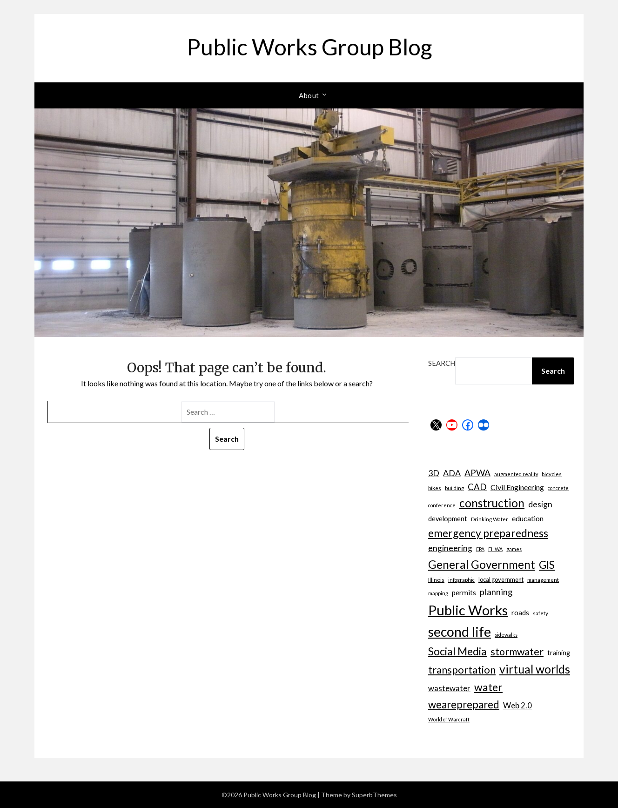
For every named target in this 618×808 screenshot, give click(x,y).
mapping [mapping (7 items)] (438, 593)
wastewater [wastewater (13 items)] (449, 688)
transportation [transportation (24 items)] (462, 669)
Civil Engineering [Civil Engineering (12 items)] (517, 487)
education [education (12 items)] (528, 518)
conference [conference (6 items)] (442, 505)
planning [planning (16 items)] (496, 592)
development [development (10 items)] (447, 519)
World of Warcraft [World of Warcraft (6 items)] (449, 719)
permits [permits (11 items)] (464, 592)
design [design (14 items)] (540, 504)
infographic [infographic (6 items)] (461, 580)
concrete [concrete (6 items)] (558, 488)
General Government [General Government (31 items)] (481, 564)
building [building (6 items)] (454, 488)
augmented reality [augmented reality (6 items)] (516, 474)
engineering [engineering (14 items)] (450, 548)
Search (441, 363)
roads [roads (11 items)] (520, 612)
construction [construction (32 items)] (491, 503)
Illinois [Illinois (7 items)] (436, 579)
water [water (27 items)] (488, 687)
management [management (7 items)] (543, 579)
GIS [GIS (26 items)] (547, 565)
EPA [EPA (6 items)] (480, 549)
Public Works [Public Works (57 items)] (468, 610)
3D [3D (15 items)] (433, 473)
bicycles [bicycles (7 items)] (552, 474)
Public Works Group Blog (309, 47)
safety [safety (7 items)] (540, 613)
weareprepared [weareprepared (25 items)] (463, 704)
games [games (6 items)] (514, 549)
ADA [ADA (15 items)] (452, 473)
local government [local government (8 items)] (501, 579)
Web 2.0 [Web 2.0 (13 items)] (517, 705)
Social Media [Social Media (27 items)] (457, 651)
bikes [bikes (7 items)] (434, 488)
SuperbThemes (374, 795)
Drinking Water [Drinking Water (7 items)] (489, 519)
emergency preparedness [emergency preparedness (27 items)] (488, 532)
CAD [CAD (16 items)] (477, 487)
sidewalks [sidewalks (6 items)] (506, 635)
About (309, 95)
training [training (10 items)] (558, 653)
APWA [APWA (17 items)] (477, 472)
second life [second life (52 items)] (459, 632)
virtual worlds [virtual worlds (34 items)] (534, 669)
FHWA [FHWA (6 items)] (495, 549)
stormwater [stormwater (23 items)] (517, 652)
